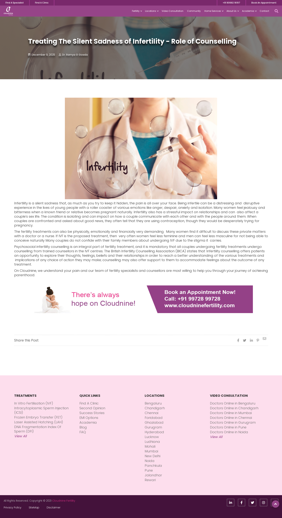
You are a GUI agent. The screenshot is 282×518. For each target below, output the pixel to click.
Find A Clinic (41, 2)
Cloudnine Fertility (63, 501)
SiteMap (34, 507)
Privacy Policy (12, 507)
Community (194, 11)
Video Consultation (172, 11)
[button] (136, 11)
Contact (264, 11)
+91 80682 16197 (231, 2)
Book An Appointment (263, 2)
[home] (8, 11)
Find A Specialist (15, 2)
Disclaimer (53, 507)
